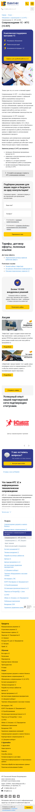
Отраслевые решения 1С (9, 629)
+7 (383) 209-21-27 (9, 9)
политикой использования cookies (9, 809)
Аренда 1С (7, 559)
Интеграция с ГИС (10, 579)
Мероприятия (5, 659)
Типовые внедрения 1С (11, 552)
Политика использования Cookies (12, 767)
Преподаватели (6, 665)
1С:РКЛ (6, 595)
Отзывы (3, 667)
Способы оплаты (6, 754)
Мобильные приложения (12, 601)
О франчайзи (5, 745)
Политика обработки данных (29, 606)
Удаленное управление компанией (15, 607)
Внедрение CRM (9, 604)
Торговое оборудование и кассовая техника (15, 574)
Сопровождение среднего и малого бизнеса (15, 525)
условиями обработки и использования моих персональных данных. (18, 227)
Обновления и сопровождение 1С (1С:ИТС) (15, 679)
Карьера (4, 751)
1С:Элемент (5, 638)
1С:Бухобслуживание (11, 585)
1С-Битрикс (5, 644)
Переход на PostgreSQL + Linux (14, 591)
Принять (28, 807)
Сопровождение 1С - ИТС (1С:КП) (15, 538)
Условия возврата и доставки (10, 757)
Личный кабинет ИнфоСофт (14, 266)
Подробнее (7, 347)
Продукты (5, 624)
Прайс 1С (4, 646)
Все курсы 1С (5, 653)
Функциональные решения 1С (10, 627)
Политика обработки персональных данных (15, 764)
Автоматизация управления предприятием (13, 566)
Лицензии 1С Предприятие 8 (10, 635)
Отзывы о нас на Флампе (11, 472)
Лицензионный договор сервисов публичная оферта (16, 258)
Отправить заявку (13, 390)
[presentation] (24, 445)
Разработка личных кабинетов (14, 555)
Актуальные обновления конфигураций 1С (19, 269)
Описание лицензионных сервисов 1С (18, 271)
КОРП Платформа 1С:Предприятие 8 (16, 582)
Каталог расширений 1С (12, 549)
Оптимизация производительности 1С (16, 588)
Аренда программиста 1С (12, 562)
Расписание (5, 656)
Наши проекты (6, 748)
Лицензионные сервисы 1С (9, 632)
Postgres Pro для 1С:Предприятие (12, 641)
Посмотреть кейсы (17, 307)
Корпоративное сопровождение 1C (15, 529)
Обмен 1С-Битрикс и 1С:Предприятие (16, 598)
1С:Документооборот (11, 570)
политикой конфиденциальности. (14, 221)
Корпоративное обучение (9, 662)
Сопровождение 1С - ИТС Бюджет (15, 540)
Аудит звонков (9, 543)
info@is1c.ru (8, 791)
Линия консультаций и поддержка (15, 546)
